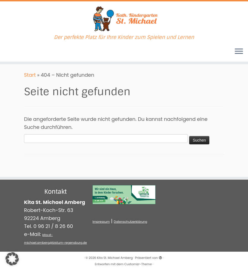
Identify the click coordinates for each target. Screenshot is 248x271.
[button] (12, 259)
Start (30, 74)
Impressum (101, 221)
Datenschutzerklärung (130, 221)
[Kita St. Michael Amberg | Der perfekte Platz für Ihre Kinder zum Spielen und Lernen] (124, 18)
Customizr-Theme (138, 264)
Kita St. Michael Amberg (115, 258)
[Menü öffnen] (239, 51)
